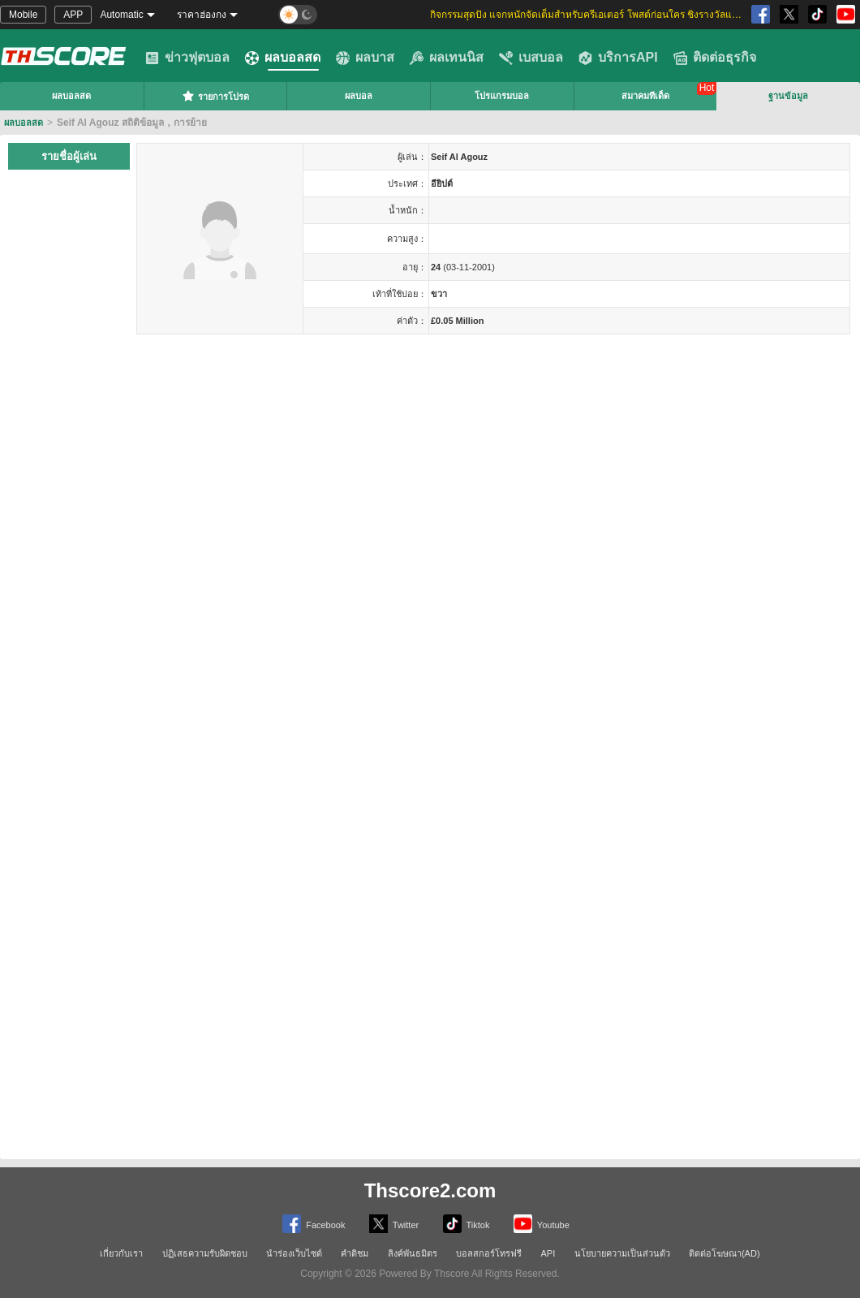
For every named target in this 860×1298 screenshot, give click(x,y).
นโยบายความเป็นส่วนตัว (622, 1253)
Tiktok (466, 1223)
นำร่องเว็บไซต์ (294, 1253)
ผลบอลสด (282, 57)
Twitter (394, 1223)
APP (73, 14)
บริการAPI (618, 57)
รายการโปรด (215, 95)
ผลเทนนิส (447, 57)
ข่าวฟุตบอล (187, 57)
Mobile (23, 14)
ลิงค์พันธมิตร (412, 1253)
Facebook (313, 1223)
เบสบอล (531, 57)
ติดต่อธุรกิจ (714, 57)
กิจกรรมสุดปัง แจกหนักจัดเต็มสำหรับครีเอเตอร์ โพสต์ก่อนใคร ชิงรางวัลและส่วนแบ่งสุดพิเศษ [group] (588, 14)
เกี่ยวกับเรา (121, 1253)
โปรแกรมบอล (502, 96)
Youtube (542, 1223)
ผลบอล (358, 96)
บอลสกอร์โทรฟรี (489, 1253)
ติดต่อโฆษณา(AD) (724, 1253)
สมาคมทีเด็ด (645, 96)
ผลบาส (365, 57)
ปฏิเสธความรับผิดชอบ (204, 1253)
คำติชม (354, 1253)
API (548, 1253)
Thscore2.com (430, 1190)
